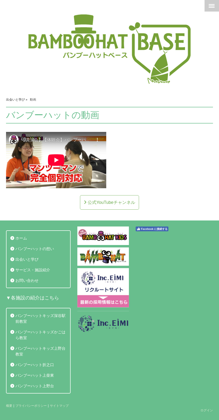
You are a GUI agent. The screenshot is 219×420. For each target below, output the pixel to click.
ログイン (206, 410)
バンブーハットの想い (34, 248)
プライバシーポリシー (31, 405)
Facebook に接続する (152, 229)
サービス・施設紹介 (32, 269)
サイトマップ (59, 405)
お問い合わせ (27, 280)
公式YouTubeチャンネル (110, 202)
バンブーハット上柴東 (34, 375)
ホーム (21, 238)
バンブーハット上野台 (34, 385)
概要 (9, 405)
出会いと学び (27, 259)
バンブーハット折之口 (34, 364)
